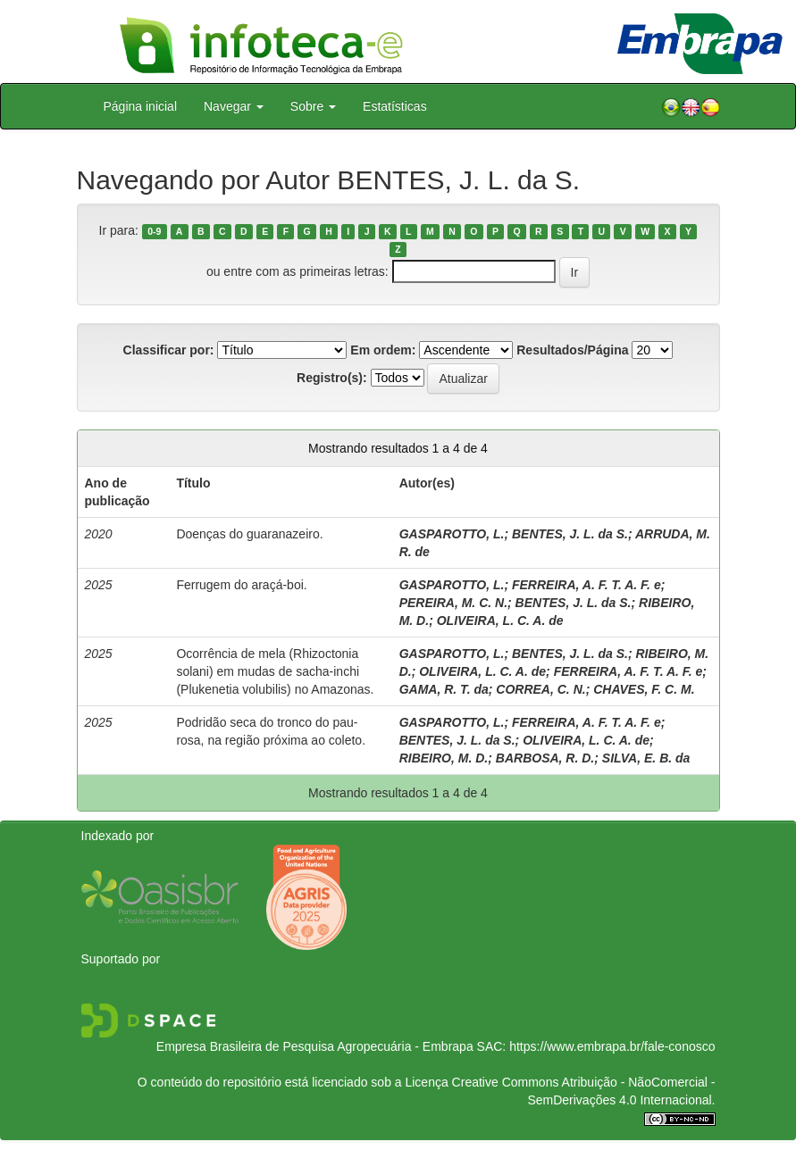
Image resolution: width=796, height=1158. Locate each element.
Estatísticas (395, 106)
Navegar (234, 106)
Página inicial (141, 106)
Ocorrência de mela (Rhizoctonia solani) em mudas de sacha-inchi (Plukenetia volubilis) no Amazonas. (274, 671)
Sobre (313, 106)
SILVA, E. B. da (646, 758)
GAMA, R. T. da (444, 689)
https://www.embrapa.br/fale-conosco (612, 1046)
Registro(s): (332, 378)
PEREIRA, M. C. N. (453, 603)
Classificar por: (168, 350)
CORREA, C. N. (540, 689)
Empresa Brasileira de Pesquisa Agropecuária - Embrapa (314, 1046)
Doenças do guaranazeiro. (249, 534)
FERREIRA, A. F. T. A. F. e (586, 585)
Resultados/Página (572, 350)
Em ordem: (382, 350)
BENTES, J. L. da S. (570, 534)
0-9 (154, 231)
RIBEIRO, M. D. (444, 758)
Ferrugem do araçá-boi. (241, 585)
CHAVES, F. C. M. (643, 689)
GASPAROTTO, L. (452, 534)
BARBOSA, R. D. (545, 758)
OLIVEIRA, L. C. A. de (500, 620)
